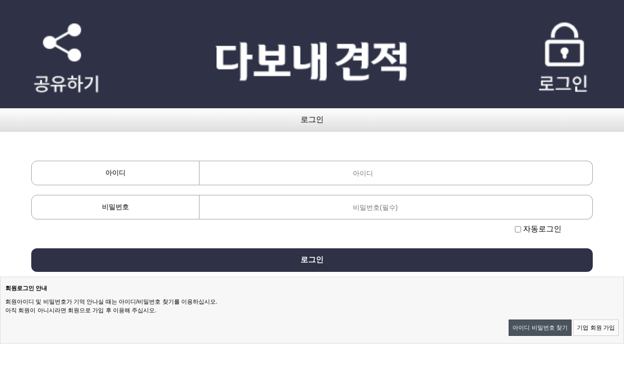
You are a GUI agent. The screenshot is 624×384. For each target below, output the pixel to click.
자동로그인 (542, 229)
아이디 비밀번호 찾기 (540, 327)
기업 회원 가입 (596, 327)
